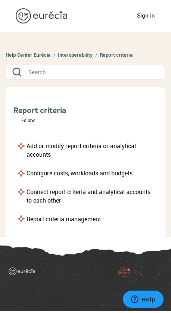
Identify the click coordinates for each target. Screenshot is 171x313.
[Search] (85, 72)
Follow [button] (28, 120)
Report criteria (116, 55)
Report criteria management (64, 219)
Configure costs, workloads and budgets (80, 173)
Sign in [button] (146, 15)
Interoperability (75, 55)
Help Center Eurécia (28, 55)
